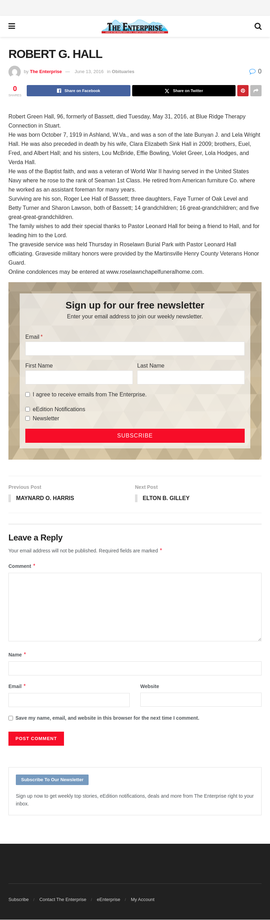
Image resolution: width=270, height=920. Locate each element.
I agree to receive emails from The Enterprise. (90, 394)
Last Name (150, 366)
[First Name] (79, 377)
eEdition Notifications (59, 409)
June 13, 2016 (89, 71)
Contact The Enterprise (62, 899)
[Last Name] (191, 377)
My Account (142, 899)
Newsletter (46, 418)
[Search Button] (258, 26)
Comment (22, 566)
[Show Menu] (11, 26)
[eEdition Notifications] (27, 409)
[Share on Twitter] (184, 90)
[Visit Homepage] (135, 26)
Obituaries (123, 71)
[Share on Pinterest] (243, 90)
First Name (39, 366)
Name (17, 655)
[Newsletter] (27, 418)
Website (149, 686)
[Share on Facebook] (78, 90)
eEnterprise (108, 899)
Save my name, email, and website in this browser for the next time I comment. (107, 718)
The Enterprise (46, 71)
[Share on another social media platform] (256, 90)
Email (32, 337)
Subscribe (18, 899)
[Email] (135, 349)
